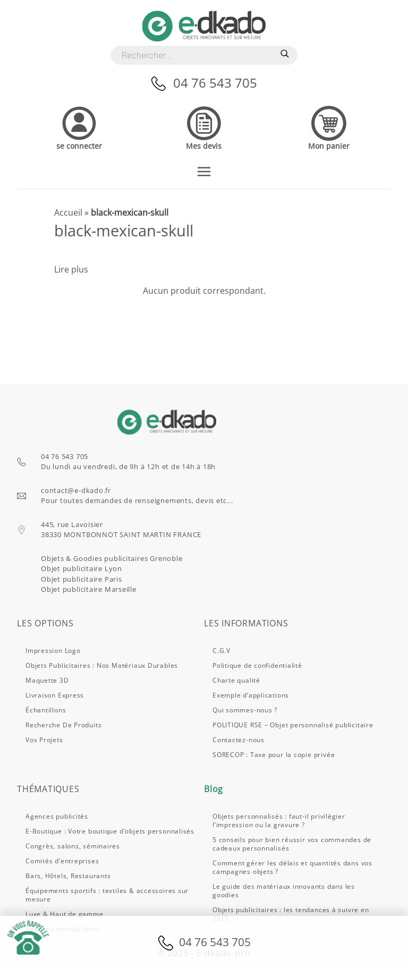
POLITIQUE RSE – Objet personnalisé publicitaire (292, 724)
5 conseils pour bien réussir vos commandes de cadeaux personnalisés (291, 844)
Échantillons (46, 710)
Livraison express (55, 695)
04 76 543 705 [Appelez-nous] (215, 82)
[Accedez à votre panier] (329, 127)
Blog (213, 789)
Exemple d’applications (250, 695)
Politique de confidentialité (257, 665)
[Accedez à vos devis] (204, 127)
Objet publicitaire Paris (81, 579)
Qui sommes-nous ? (244, 710)
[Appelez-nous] (162, 82)
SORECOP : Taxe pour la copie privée (273, 754)
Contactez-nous (238, 739)
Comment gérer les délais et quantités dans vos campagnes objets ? (292, 867)
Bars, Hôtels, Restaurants (68, 875)
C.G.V (221, 650)
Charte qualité (236, 680)
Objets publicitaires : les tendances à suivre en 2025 (290, 914)
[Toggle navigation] (204, 170)
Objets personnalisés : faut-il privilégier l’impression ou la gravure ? (278, 820)
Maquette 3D (47, 680)
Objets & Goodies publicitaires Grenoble (111, 558)
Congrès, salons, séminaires (73, 846)
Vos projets (44, 739)
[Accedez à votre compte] (79, 127)
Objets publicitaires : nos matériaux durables (102, 665)
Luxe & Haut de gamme (65, 914)
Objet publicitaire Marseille (89, 589)
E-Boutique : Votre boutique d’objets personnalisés (110, 831)
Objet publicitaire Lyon (81, 568)
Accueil (68, 212)
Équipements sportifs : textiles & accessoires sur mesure (107, 895)
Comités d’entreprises (62, 860)
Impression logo (53, 650)
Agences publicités (57, 816)
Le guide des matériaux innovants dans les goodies (283, 890)
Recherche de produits (63, 724)
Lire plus (71, 269)
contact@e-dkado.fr (76, 490)
